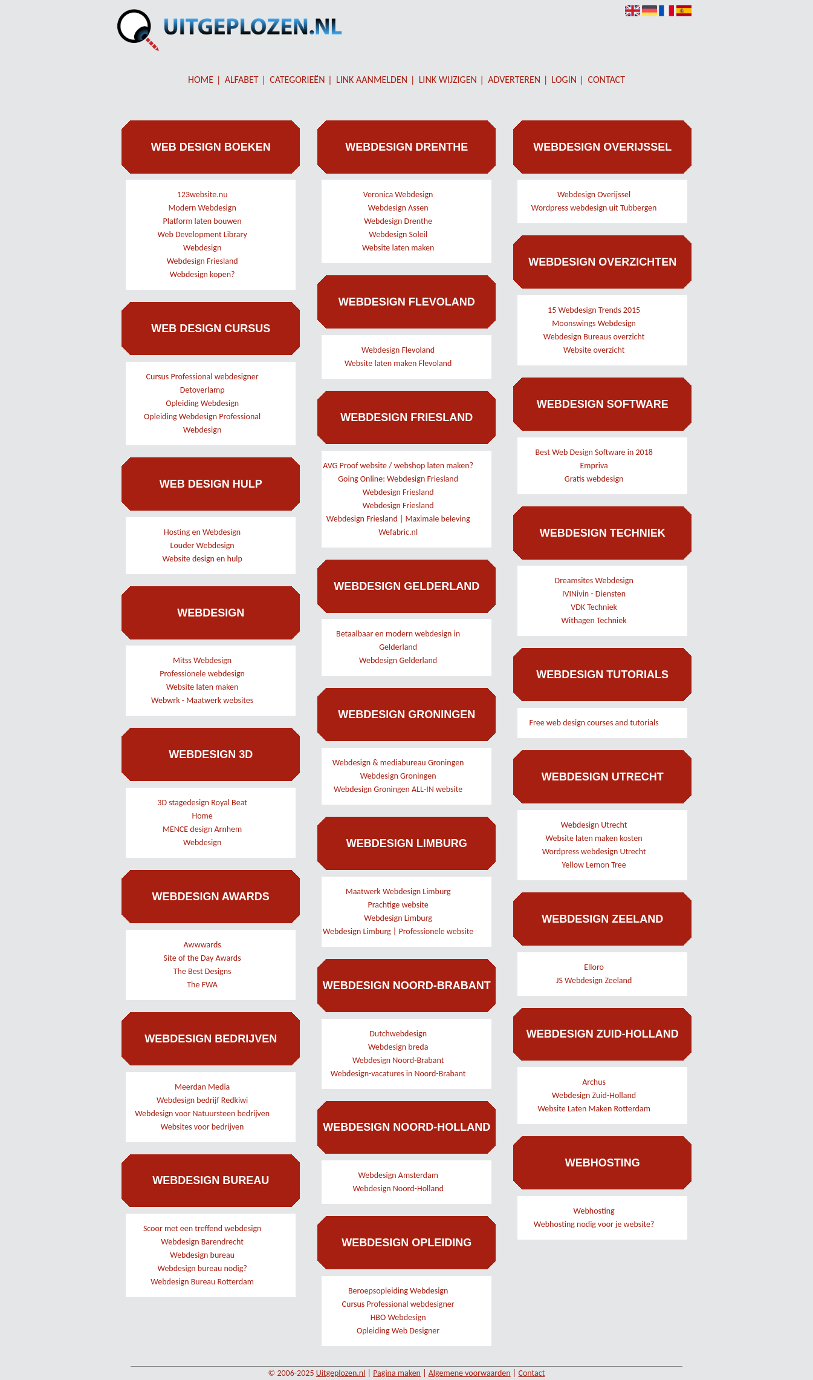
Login (564, 79)
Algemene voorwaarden (470, 1373)
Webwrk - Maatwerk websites (202, 700)
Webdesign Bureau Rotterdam (202, 1282)
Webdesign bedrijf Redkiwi (202, 1100)
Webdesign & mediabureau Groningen (398, 762)
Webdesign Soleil (398, 234)
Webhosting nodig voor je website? (594, 1224)
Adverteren (514, 79)
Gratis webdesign (594, 479)
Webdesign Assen (398, 208)
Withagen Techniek (594, 620)
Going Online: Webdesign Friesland (398, 479)
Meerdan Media (202, 1087)
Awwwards (202, 945)
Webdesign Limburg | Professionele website (398, 931)
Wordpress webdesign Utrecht (594, 851)
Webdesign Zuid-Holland (594, 1095)
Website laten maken (202, 687)
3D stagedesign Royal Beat (202, 802)
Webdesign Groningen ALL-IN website (398, 789)
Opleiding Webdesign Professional (202, 416)
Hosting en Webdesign (202, 532)
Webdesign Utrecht (594, 825)
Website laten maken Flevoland (398, 363)
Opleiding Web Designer (398, 1331)
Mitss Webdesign (202, 660)
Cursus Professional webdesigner (202, 376)
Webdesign (202, 248)
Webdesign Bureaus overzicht (594, 337)
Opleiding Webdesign (202, 403)
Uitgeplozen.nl (341, 1373)
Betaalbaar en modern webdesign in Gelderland (398, 640)
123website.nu (202, 194)
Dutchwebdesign (398, 1033)
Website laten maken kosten (594, 838)
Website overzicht (594, 350)
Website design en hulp (202, 559)
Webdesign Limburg (398, 918)
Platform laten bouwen (202, 221)
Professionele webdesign (202, 674)
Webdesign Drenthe (398, 221)
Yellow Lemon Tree (594, 865)
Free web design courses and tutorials (594, 723)
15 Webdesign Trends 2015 (594, 310)
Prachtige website (398, 905)
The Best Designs (202, 971)
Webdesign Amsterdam (398, 1175)
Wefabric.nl (398, 532)
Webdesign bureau (202, 1255)
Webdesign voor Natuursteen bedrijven (202, 1113)
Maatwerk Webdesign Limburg (398, 891)
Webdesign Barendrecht (202, 1242)
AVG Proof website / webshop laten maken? (398, 465)
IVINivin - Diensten (594, 594)
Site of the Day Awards (202, 958)
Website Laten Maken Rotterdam (593, 1109)
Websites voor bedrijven (202, 1127)
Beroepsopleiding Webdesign (398, 1291)
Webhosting (594, 1211)
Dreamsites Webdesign (594, 580)
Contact (606, 79)
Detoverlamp (202, 390)
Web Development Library (202, 234)
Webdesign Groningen (398, 776)
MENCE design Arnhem (202, 829)
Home (200, 79)
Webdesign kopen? (202, 274)
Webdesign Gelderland (398, 660)
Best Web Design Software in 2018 (594, 452)
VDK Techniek (594, 607)
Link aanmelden (371, 79)
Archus (594, 1082)
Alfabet (242, 79)
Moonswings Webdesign (594, 323)
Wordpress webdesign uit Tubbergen (594, 208)
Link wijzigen (448, 79)
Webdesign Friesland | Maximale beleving (398, 519)
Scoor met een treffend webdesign (202, 1228)
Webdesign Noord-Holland (397, 1188)
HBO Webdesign (398, 1317)
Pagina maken (397, 1373)
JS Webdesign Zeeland (594, 980)
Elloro (594, 967)
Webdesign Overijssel (593, 194)
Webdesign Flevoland (398, 350)
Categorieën (297, 79)
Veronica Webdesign (398, 194)
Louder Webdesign (202, 545)
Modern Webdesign (202, 208)
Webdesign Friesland (202, 261)
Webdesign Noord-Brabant (398, 1060)
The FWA (202, 984)
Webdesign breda (398, 1047)
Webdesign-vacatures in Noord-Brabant (398, 1073)
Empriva (593, 465)
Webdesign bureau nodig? (202, 1268)
